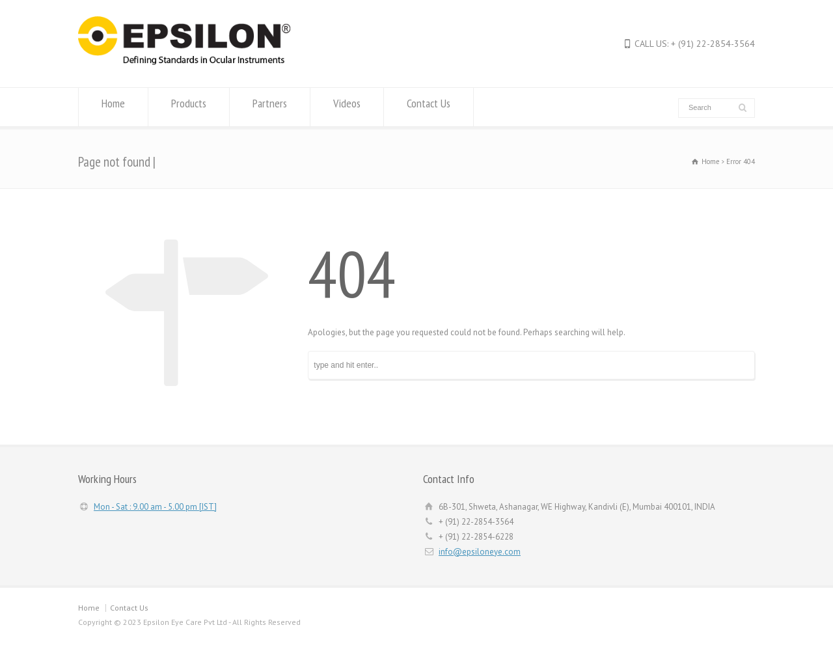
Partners (270, 106)
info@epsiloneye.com (480, 551)
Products (188, 106)
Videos (347, 106)
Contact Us (428, 106)
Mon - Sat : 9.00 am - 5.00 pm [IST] (155, 506)
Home (113, 106)
